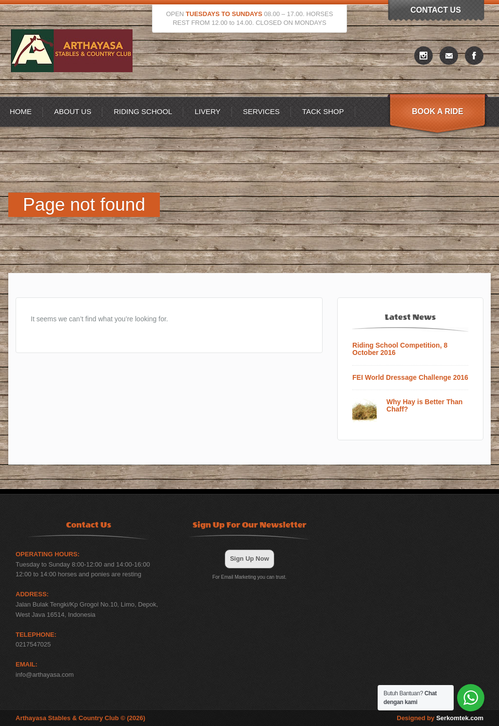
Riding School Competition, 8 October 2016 (399, 349)
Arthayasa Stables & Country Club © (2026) (80, 718)
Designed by (440, 718)
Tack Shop (323, 111)
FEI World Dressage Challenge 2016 (410, 377)
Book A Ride (437, 111)
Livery (207, 111)
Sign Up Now (249, 558)
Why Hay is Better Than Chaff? (424, 405)
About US (72, 111)
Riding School (143, 111)
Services (261, 111)
